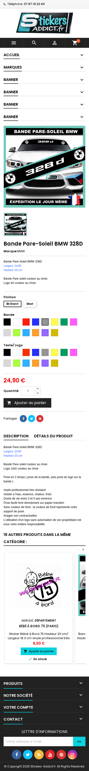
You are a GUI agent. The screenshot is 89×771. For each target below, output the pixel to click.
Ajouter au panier (26, 402)
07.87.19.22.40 (34, 4)
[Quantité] (28, 391)
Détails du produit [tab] (53, 436)
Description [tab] (16, 436)
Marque (10, 251)
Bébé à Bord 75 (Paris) (39, 626)
